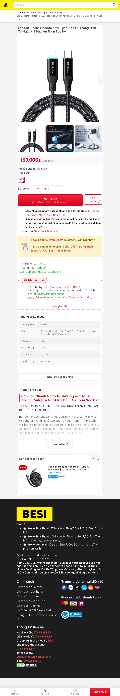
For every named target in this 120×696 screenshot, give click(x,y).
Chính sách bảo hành (30, 614)
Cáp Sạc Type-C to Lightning (47, 12)
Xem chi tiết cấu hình (60, 376)
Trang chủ (23, 12)
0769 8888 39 (41, 587)
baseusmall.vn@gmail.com (41, 583)
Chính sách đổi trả (28, 624)
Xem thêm (60, 444)
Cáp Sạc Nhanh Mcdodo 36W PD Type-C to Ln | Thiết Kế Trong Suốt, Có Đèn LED (68, 499)
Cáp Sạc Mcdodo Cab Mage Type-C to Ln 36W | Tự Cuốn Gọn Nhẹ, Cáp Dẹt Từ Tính (68, 469)
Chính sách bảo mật (29, 633)
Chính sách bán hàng (30, 619)
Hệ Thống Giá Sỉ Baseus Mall (34, 638)
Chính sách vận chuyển (31, 628)
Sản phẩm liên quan (31, 458)
